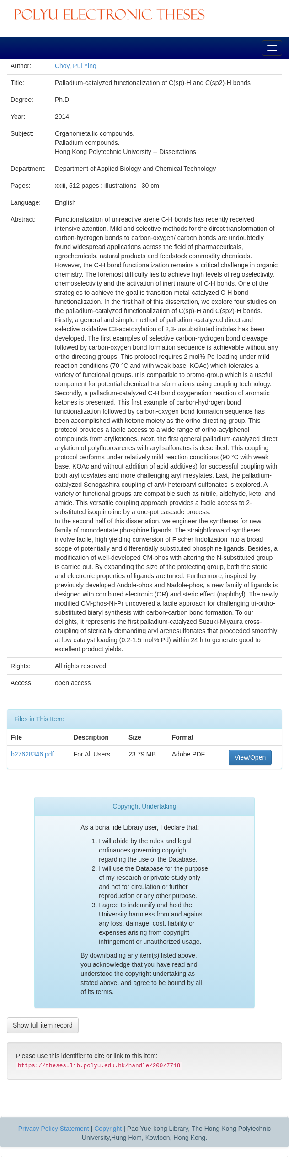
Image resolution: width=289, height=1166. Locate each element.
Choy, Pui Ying (75, 65)
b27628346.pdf (32, 754)
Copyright (108, 1128)
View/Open (250, 757)
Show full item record (43, 1025)
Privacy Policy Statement (53, 1128)
